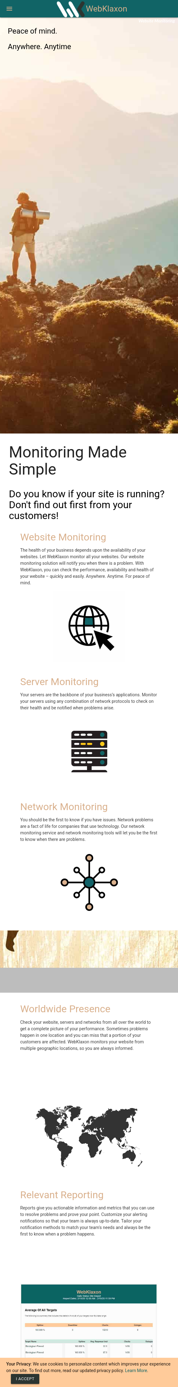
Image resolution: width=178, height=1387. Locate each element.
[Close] (25, 1379)
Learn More (136, 1370)
